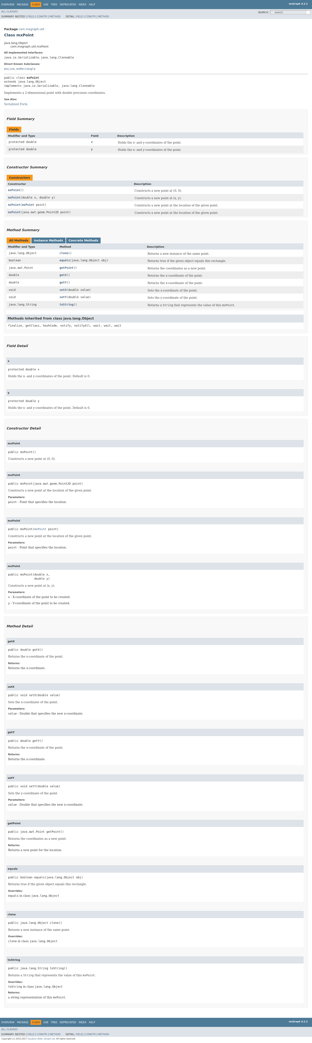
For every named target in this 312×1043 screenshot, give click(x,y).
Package (22, 4)
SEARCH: (263, 12)
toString (66, 304)
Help (92, 4)
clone (64, 253)
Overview (7, 4)
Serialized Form (15, 104)
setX (63, 289)
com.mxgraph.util (31, 29)
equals (65, 260)
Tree (54, 4)
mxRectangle (26, 68)
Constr (42, 16)
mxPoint (14, 190)
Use (45, 4)
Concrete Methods (83, 240)
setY (63, 297)
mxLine (9, 68)
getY (63, 282)
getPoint (66, 267)
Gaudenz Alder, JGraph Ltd (41, 1039)
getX (63, 275)
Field (30, 16)
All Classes (9, 11)
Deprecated (68, 4)
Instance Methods (48, 240)
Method (55, 16)
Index (83, 4)
